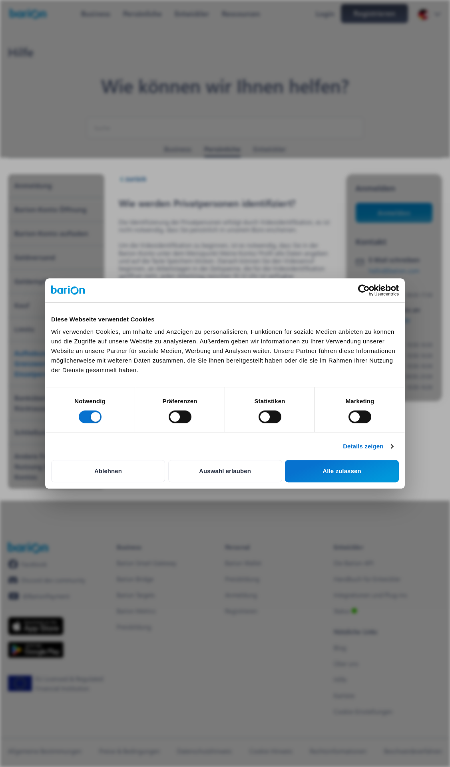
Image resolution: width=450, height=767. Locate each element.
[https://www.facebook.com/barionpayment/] (27, 564)
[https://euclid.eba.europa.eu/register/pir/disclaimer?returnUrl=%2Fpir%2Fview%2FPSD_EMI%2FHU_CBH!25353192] (58, 683)
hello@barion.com (394, 270)
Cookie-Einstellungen (363, 711)
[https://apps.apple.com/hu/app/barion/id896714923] (36, 626)
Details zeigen (363, 446)
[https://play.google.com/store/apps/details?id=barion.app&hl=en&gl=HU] (36, 650)
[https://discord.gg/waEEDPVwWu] (47, 580)
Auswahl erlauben (225, 471)
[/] (28, 547)
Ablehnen (108, 471)
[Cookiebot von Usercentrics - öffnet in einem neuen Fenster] (364, 290)
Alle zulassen (342, 471)
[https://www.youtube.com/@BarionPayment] (39, 596)
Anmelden (394, 212)
